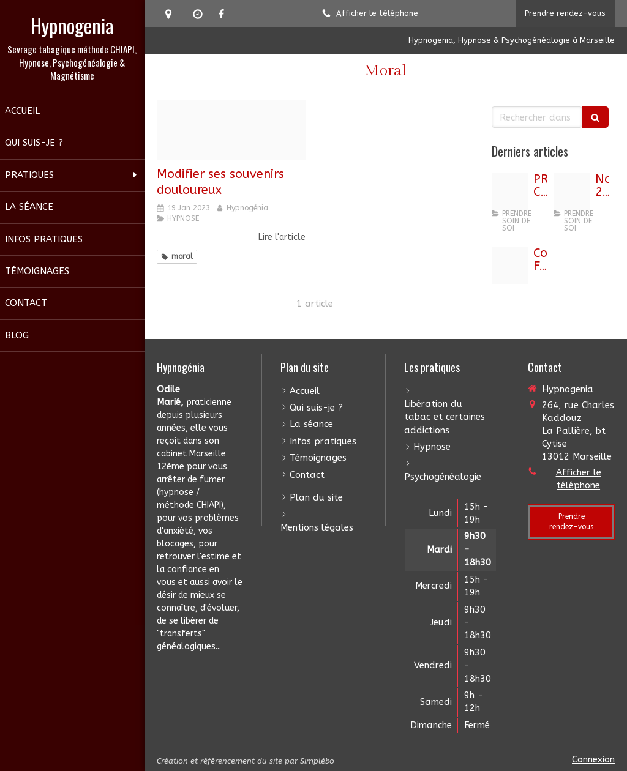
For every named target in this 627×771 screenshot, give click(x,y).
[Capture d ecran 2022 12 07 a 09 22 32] (510, 265)
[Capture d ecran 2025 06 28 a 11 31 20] (510, 191)
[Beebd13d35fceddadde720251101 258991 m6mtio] (572, 191)
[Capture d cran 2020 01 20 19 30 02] (231, 130)
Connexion (593, 759)
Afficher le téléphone (377, 13)
